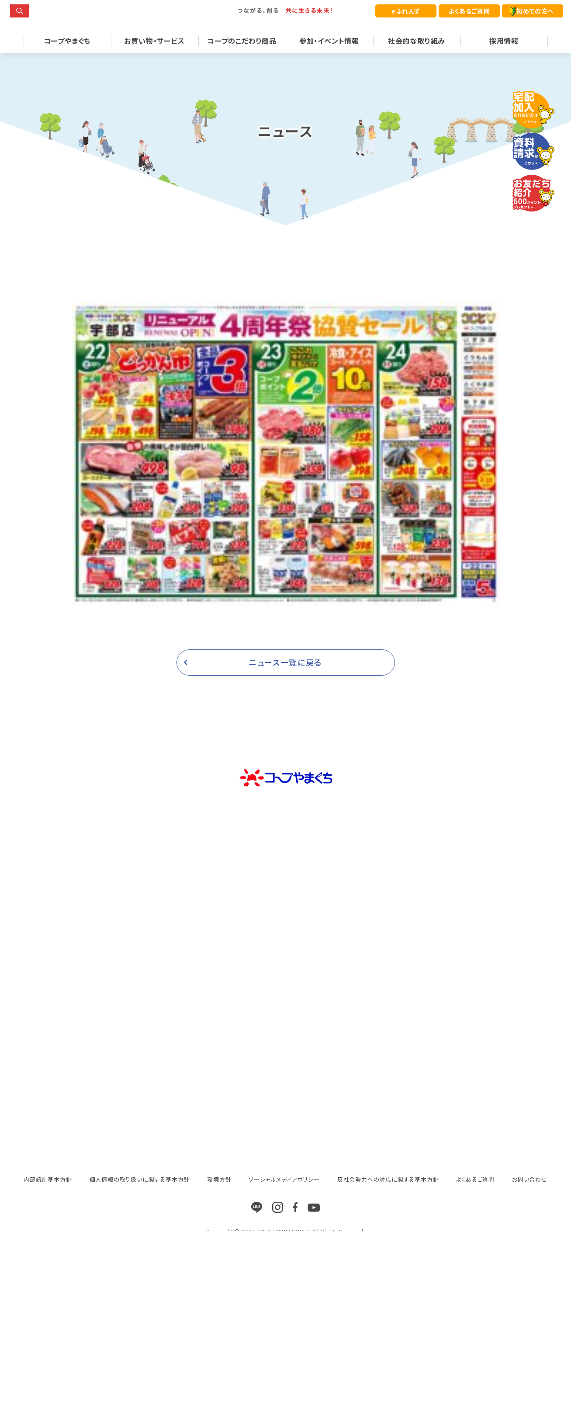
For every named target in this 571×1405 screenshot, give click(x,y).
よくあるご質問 (469, 11)
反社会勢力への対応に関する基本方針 (388, 1194)
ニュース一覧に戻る (285, 677)
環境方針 (219, 1194)
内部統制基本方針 (48, 1194)
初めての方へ (532, 11)
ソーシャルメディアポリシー (284, 1194)
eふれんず (405, 11)
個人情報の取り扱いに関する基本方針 (140, 1194)
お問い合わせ (529, 1194)
